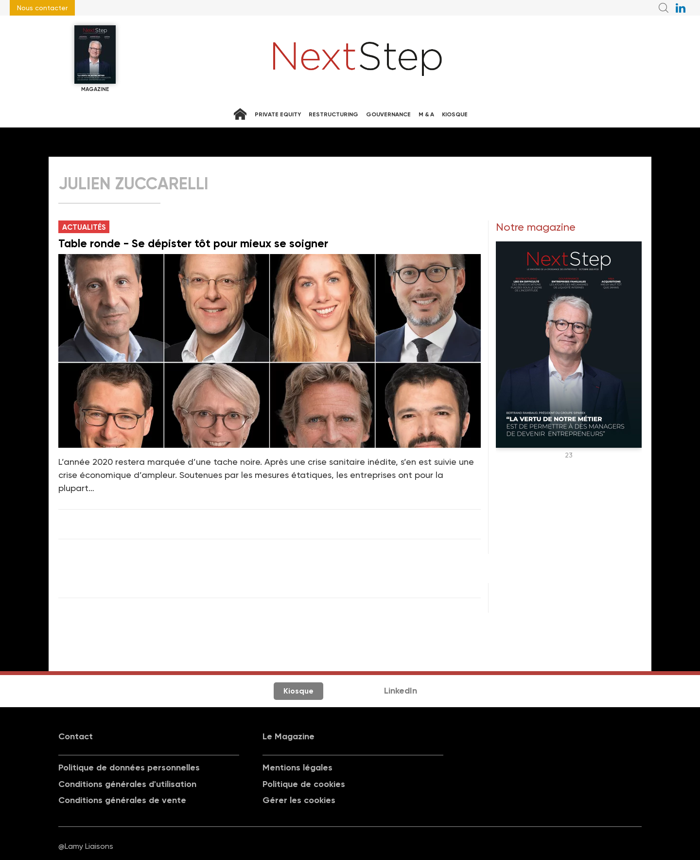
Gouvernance (388, 114)
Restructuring (333, 114)
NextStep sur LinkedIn (680, 8)
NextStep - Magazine (357, 59)
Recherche (663, 8)
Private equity (278, 114)
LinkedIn (400, 690)
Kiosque (455, 114)
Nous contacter (42, 8)
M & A (426, 114)
